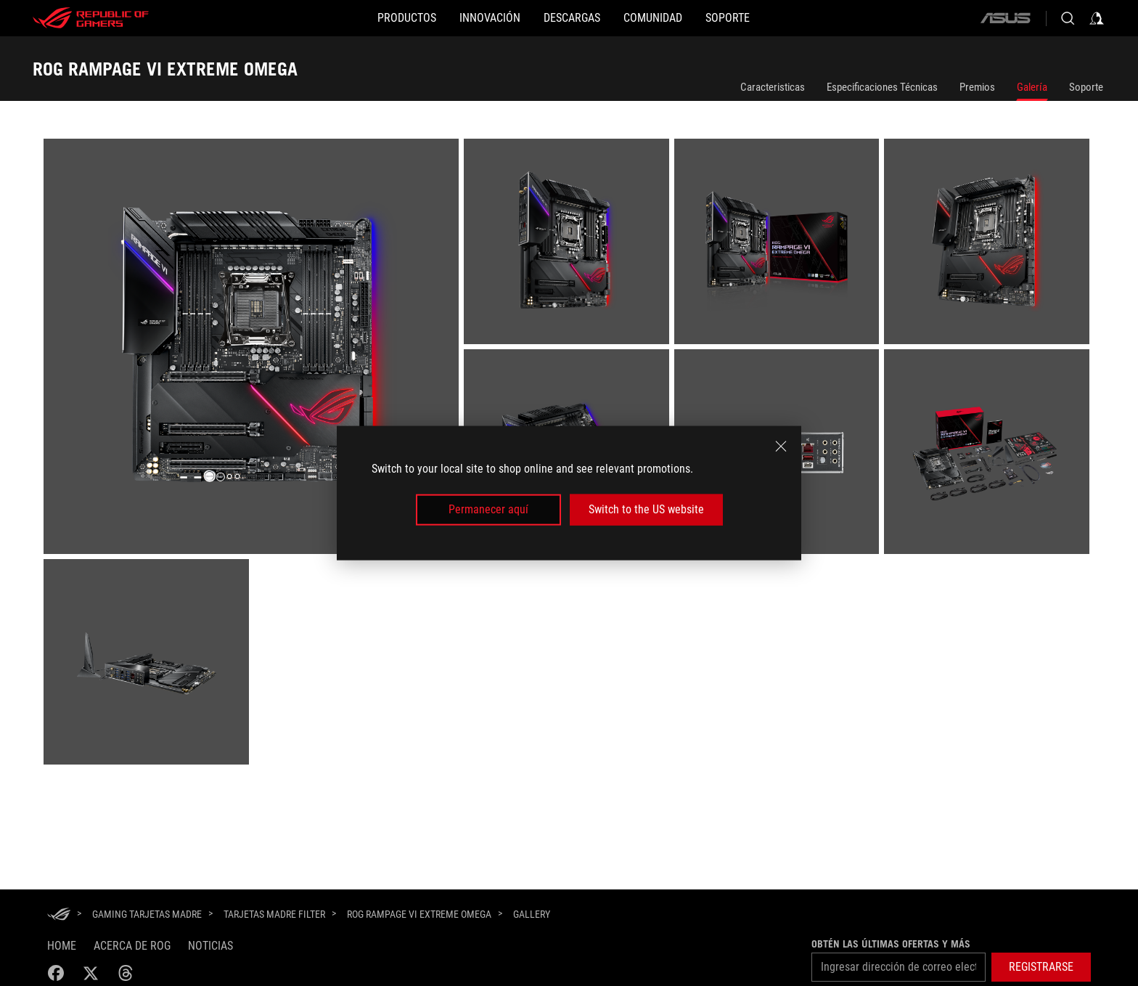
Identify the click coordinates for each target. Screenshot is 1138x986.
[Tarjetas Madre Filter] (274, 914)
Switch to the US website (646, 509)
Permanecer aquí (488, 509)
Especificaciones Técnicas (882, 87)
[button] (1041, 967)
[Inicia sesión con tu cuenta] (1096, 18)
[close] (781, 446)
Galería (1032, 87)
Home (61, 946)
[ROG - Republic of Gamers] (91, 18)
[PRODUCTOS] (360, 18)
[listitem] (254, 349)
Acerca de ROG (132, 946)
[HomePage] (58, 915)
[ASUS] (1005, 18)
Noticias (210, 946)
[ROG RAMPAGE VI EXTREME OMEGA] (419, 914)
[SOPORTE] (774, 18)
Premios (977, 87)
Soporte (1086, 87)
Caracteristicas (772, 87)
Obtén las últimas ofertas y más (890, 944)
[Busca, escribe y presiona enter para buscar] (1067, 18)
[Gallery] (531, 914)
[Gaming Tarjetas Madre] (147, 914)
